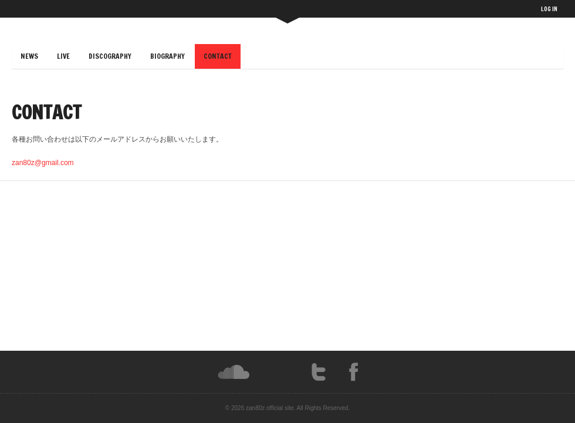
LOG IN (549, 9)
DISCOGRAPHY (110, 56)
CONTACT (218, 56)
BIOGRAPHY (167, 56)
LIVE (63, 56)
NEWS (29, 56)
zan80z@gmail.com (43, 163)
